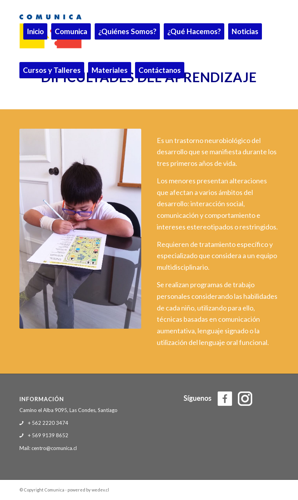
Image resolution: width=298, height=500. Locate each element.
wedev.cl (100, 489)
